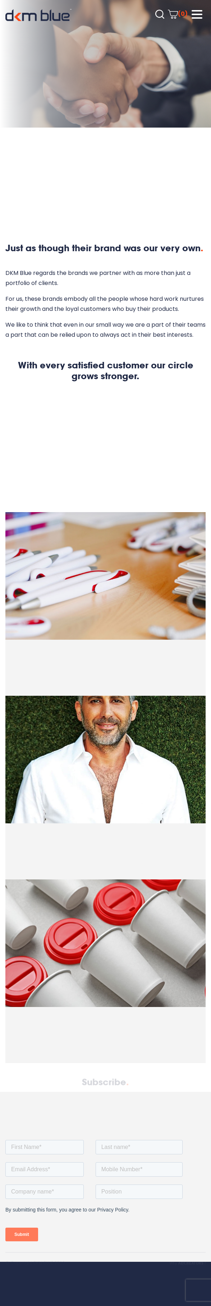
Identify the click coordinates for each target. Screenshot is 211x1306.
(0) (178, 14)
